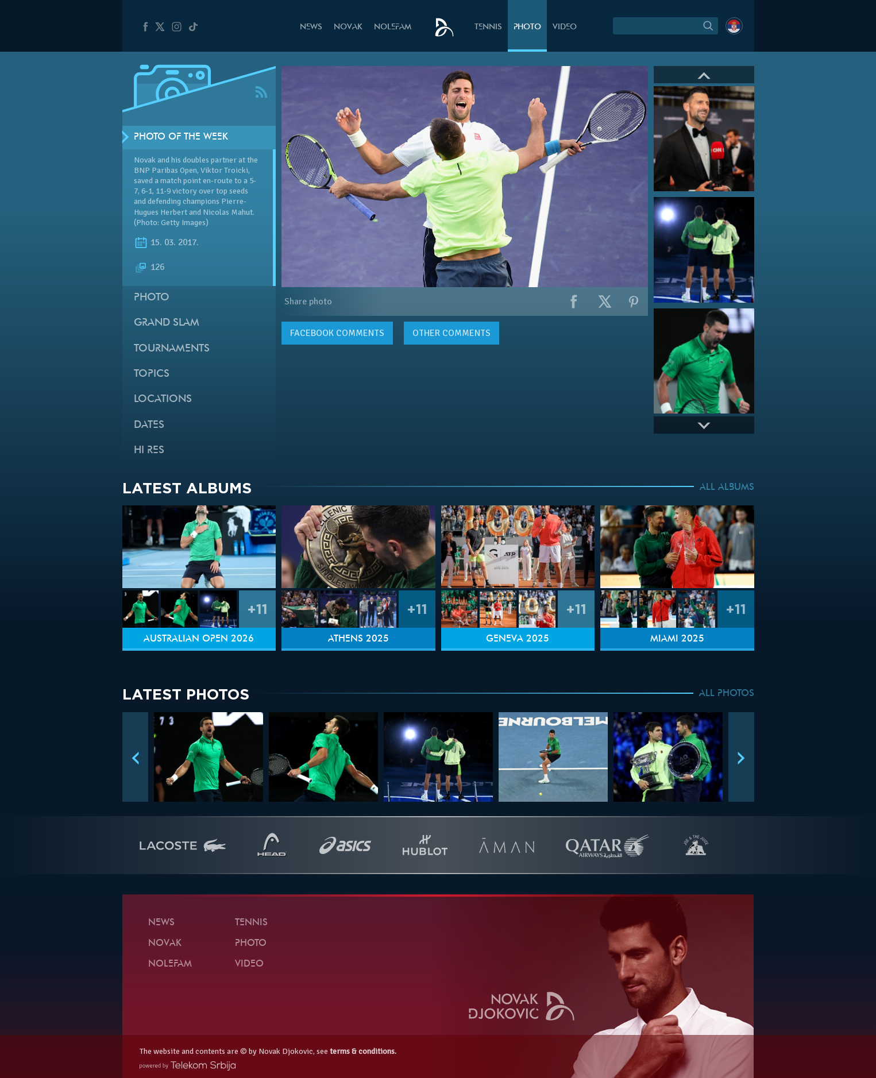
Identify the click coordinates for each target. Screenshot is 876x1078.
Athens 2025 (358, 639)
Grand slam (166, 323)
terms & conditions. (363, 1051)
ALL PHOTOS (726, 693)
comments (337, 333)
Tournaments (172, 348)
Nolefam (392, 27)
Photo (527, 27)
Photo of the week (181, 137)
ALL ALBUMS (727, 487)
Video (565, 27)
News (311, 27)
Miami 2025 (677, 639)
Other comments (451, 333)
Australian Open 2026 (199, 639)
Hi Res (149, 450)
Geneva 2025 (517, 639)
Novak (348, 27)
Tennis (488, 27)
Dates (149, 425)
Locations (163, 399)
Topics (151, 374)
